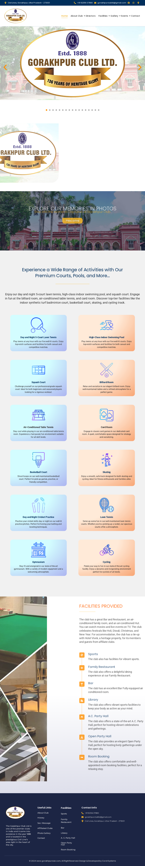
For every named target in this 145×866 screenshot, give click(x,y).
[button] (5, 67)
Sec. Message (44, 823)
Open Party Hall (66, 844)
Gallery (114, 15)
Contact (135, 15)
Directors (91, 15)
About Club (77, 15)
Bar (134, 683)
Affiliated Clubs (45, 828)
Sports (136, 654)
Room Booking (68, 849)
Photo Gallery (44, 833)
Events (125, 15)
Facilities (103, 15)
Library (137, 700)
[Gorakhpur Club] (15, 16)
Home (64, 15)
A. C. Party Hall (68, 838)
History (40, 817)
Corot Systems (109, 860)
